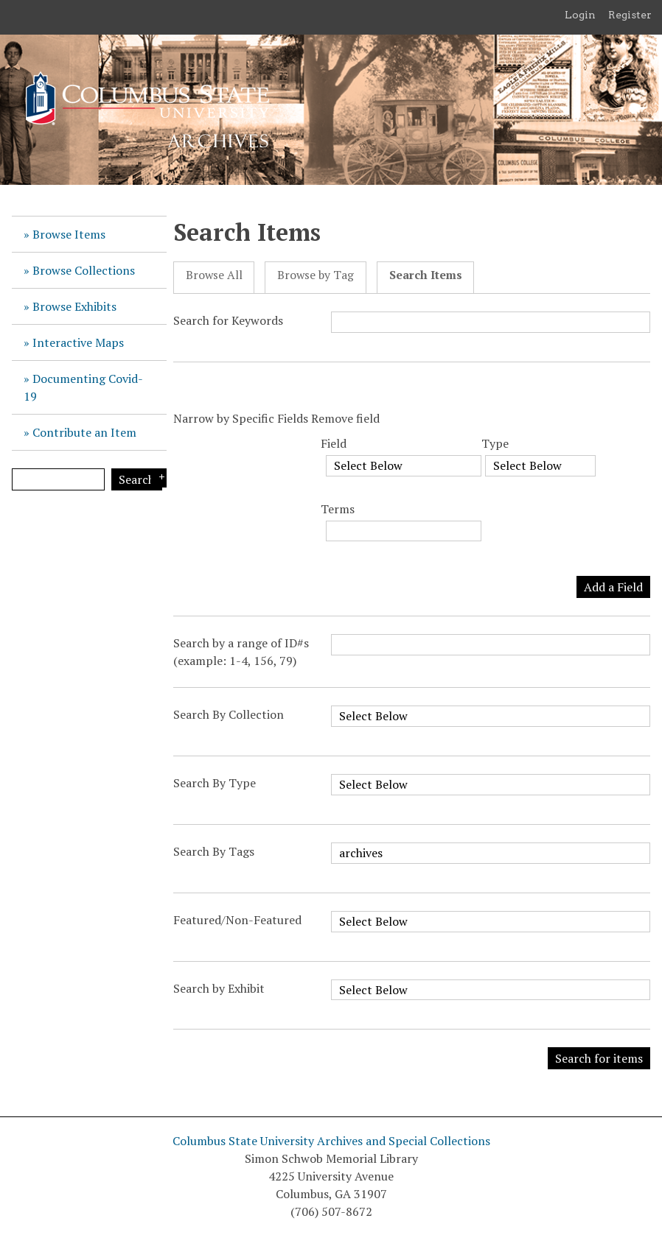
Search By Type (214, 783)
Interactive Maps (78, 342)
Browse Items (68, 234)
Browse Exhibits (74, 306)
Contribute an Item (84, 432)
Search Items (425, 275)
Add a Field (613, 587)
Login (580, 15)
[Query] (58, 479)
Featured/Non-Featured (237, 920)
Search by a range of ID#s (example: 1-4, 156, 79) (241, 652)
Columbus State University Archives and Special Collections (331, 1141)
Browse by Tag (315, 275)
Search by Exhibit (219, 988)
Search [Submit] (137, 479)
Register (630, 15)
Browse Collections (83, 270)
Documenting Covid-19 (83, 387)
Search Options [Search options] (159, 478)
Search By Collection (228, 714)
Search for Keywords (228, 320)
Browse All (214, 275)
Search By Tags (213, 851)
